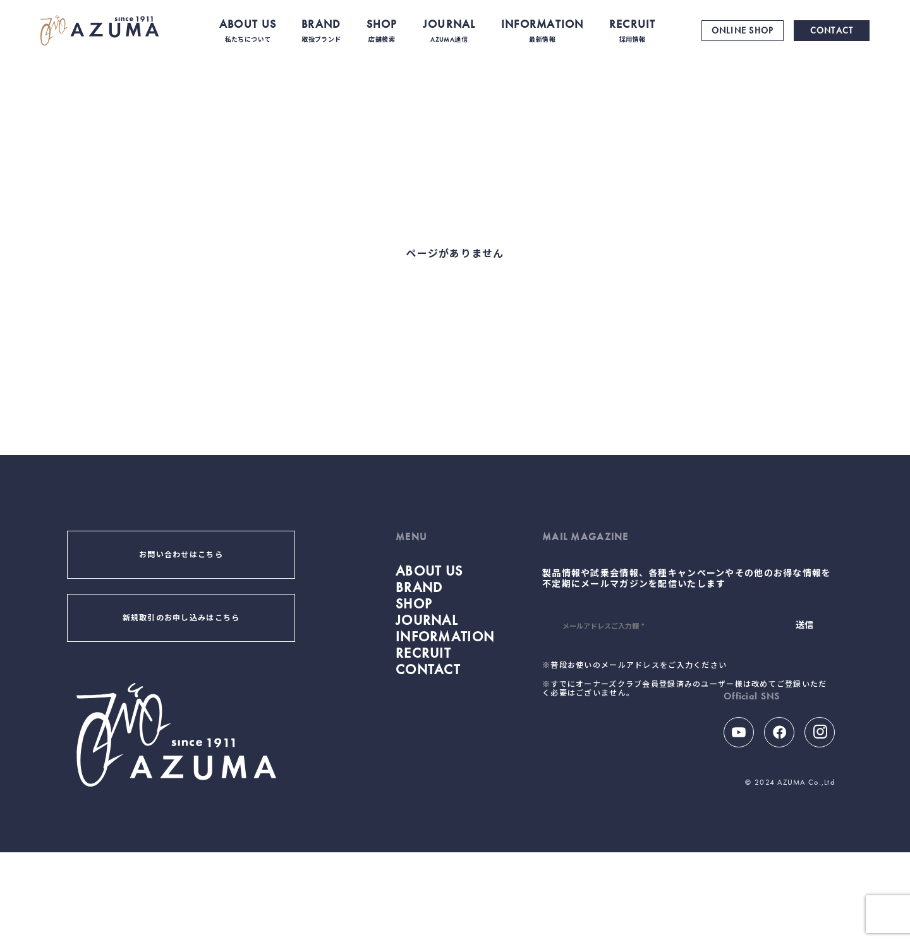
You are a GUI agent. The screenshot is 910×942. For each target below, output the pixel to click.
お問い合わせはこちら (181, 555)
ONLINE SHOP (743, 30)
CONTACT (832, 30)
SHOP (382, 30)
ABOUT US (247, 30)
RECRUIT (632, 30)
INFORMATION (542, 30)
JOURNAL (449, 30)
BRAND (321, 30)
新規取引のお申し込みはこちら (181, 618)
